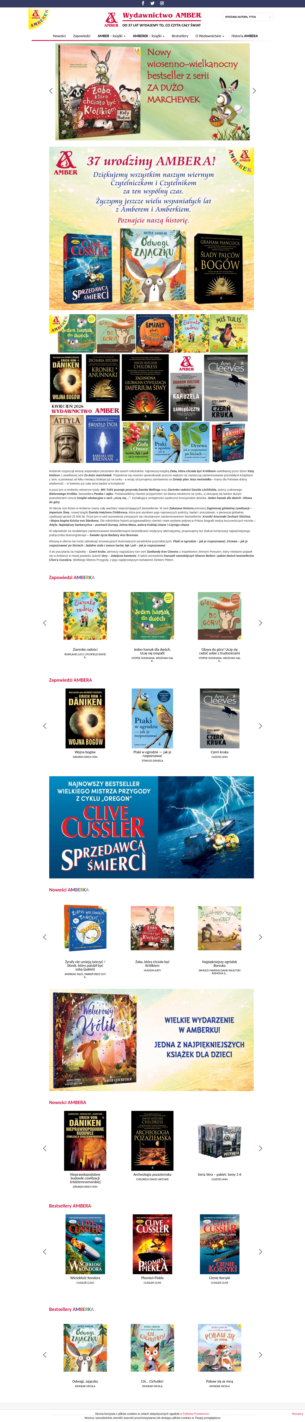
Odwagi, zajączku (85, 1381)
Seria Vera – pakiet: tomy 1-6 (219, 1174)
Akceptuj (297, 1417)
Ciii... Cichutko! (152, 1381)
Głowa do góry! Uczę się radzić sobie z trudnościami (219, 651)
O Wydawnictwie (210, 36)
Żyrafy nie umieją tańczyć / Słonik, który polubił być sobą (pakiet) (85, 966)
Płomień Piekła (152, 1278)
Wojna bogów (85, 752)
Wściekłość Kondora (85, 1278)
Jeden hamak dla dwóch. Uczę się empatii (152, 651)
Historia (245, 36)
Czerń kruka (219, 752)
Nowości (59, 36)
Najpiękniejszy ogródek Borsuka (219, 964)
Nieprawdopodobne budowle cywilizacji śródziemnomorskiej (85, 1178)
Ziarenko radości (85, 649)
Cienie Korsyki (219, 1278)
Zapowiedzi (81, 36)
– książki (111, 36)
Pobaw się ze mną (219, 1381)
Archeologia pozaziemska (152, 1174)
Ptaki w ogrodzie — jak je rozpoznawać (152, 754)
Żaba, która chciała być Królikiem (152, 964)
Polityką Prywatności (196, 1417)
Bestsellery (180, 36)
